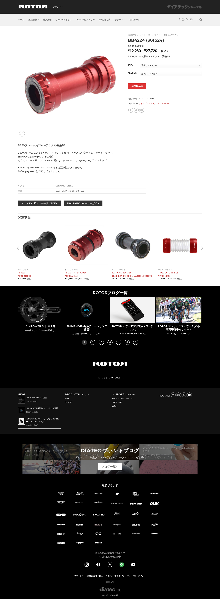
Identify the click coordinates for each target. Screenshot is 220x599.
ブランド (58, 6)
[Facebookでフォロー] (179, 19)
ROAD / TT (84, 394)
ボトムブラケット (172, 35)
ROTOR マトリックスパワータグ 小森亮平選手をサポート (179, 328)
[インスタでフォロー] (183, 19)
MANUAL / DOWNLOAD (123, 398)
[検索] (200, 20)
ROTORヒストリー (85, 19)
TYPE (130, 65)
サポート (120, 19)
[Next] (135, 342)
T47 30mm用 (164, 276)
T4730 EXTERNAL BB (168, 272)
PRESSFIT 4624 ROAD (75, 272)
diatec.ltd (114, 595)
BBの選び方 (105, 19)
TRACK (68, 402)
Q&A (114, 406)
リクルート (134, 19)
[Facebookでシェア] (130, 110)
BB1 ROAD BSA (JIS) (121, 272)
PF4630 (21, 272)
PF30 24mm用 (71, 276)
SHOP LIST (117, 402)
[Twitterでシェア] (136, 110)
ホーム (21, 19)
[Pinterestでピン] (141, 110)
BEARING (132, 73)
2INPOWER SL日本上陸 (40, 326)
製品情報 (33, 19)
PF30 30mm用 (25, 276)
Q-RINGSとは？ (64, 19)
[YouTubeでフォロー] (191, 19)
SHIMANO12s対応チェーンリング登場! (87, 328)
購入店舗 (47, 19)
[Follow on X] (187, 19)
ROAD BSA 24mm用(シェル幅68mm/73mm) (132, 276)
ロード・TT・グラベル (150, 35)
